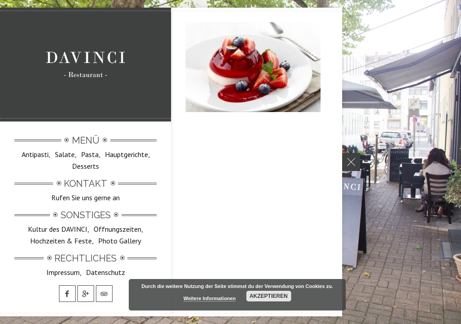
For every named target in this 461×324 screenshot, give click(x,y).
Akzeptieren (268, 296)
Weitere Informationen (210, 298)
